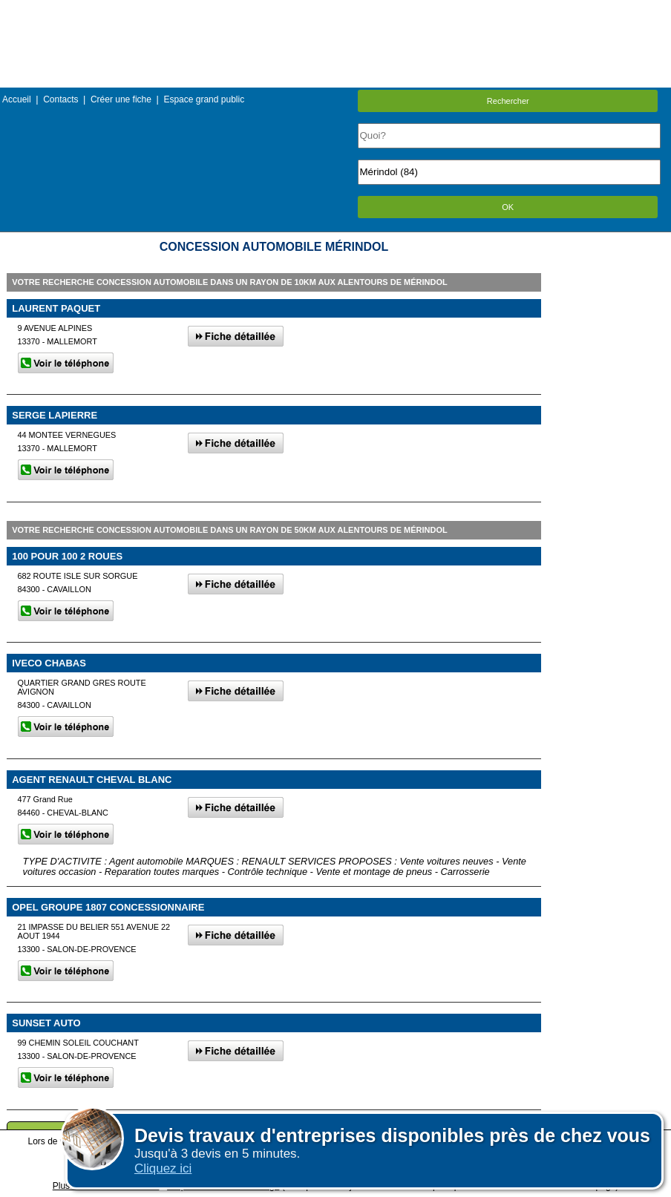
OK (508, 207)
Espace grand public (203, 99)
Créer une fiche (121, 99)
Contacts (60, 99)
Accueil (16, 99)
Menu (335, 10)
